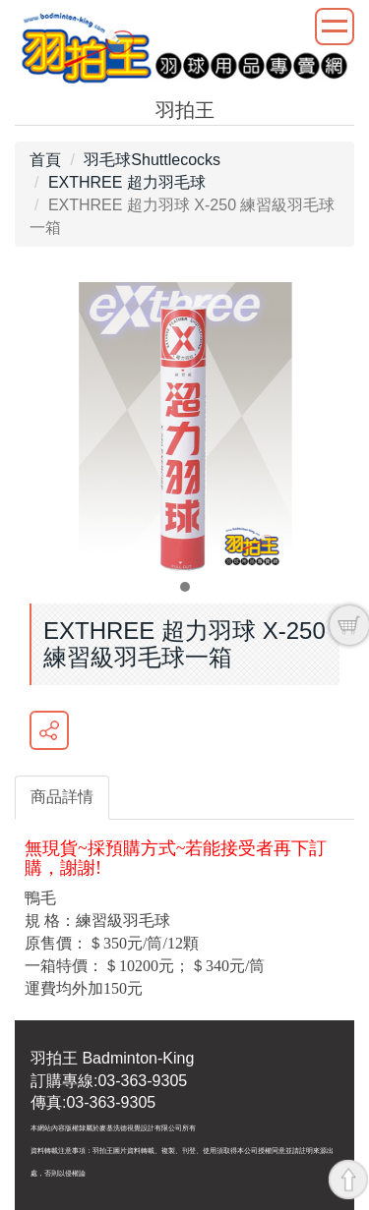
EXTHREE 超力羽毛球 (127, 182)
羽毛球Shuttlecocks (152, 159)
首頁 (45, 159)
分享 (49, 730)
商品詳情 (62, 796)
